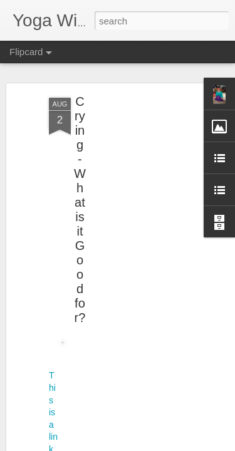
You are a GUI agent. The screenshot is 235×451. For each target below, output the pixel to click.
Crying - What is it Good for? (80, 193)
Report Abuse (125, 444)
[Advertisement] (127, 166)
